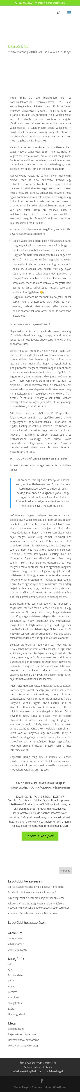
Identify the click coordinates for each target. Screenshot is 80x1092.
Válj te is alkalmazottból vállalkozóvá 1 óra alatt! (36, 886)
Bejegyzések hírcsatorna (22, 1034)
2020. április (15, 938)
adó (46, 52)
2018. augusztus (17, 949)
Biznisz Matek (16, 975)
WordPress (60, 1087)
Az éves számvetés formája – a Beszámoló (32, 913)
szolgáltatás (15, 1003)
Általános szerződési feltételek (38, 1063)
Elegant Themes (32, 1087)
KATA (59, 52)
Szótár (11, 1008)
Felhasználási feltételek (38, 1067)
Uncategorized (16, 1014)
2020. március (16, 944)
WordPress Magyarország (23, 1045)
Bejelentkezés (16, 1028)
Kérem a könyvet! (40, 836)
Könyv (67, 52)
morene (21, 52)
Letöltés (12, 992)
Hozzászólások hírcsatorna (23, 1040)
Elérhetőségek (55, 1071)
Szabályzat (14, 997)
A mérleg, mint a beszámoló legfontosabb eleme (36, 898)
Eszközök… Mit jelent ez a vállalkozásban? (32, 892)
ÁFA (52, 52)
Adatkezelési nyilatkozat (27, 1071)
